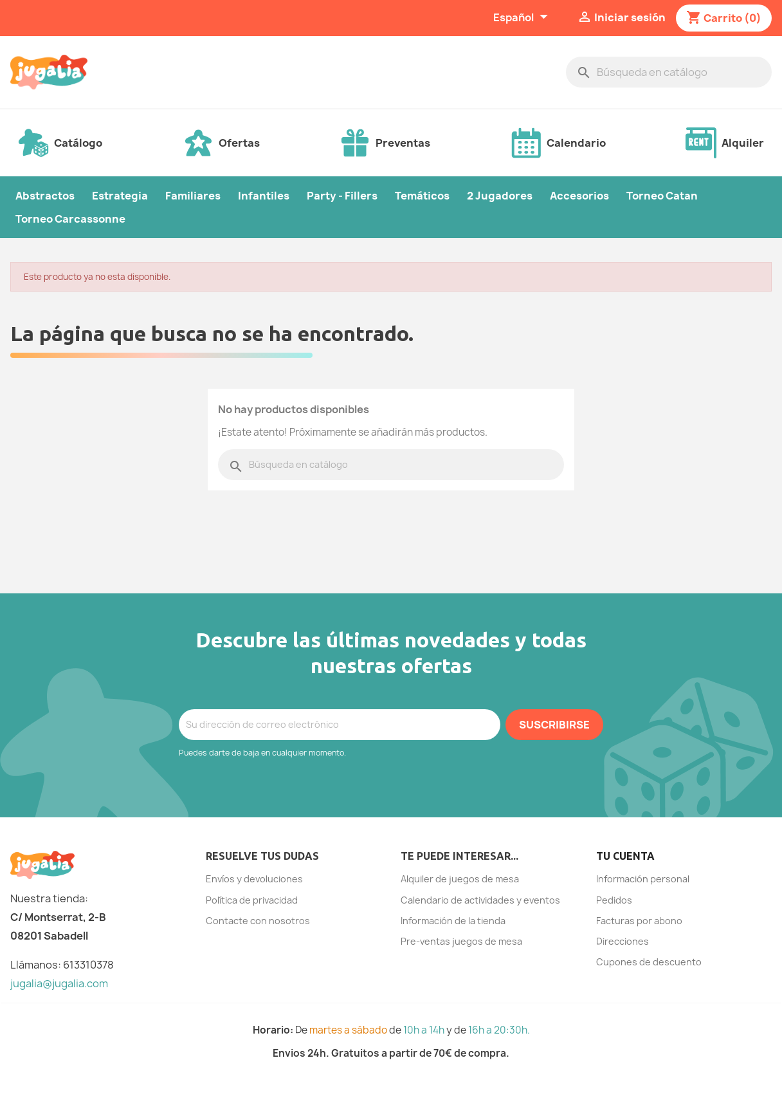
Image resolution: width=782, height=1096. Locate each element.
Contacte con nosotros (258, 921)
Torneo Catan (662, 196)
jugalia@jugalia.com (59, 983)
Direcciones (622, 941)
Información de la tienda (453, 921)
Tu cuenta (625, 856)
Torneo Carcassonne (70, 219)
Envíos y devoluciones (254, 879)
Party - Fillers (342, 196)
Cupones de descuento (649, 962)
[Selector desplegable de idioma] (522, 18)
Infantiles (263, 196)
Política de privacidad (252, 900)
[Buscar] (669, 72)
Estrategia (120, 196)
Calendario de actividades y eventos (480, 900)
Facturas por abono (639, 921)
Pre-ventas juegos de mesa (461, 941)
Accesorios (579, 196)
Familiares (193, 196)
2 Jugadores (499, 196)
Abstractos (45, 196)
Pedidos (614, 900)
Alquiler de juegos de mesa (460, 879)
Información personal (642, 879)
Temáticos (422, 196)
